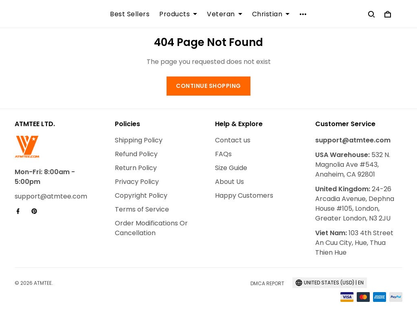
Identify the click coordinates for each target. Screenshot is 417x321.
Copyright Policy (141, 195)
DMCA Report (267, 283)
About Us (229, 181)
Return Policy (136, 168)
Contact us (232, 140)
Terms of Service (142, 209)
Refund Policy (136, 154)
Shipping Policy (138, 140)
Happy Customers (244, 195)
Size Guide (231, 168)
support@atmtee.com (51, 196)
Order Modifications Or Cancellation (151, 228)
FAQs (223, 154)
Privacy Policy (137, 181)
